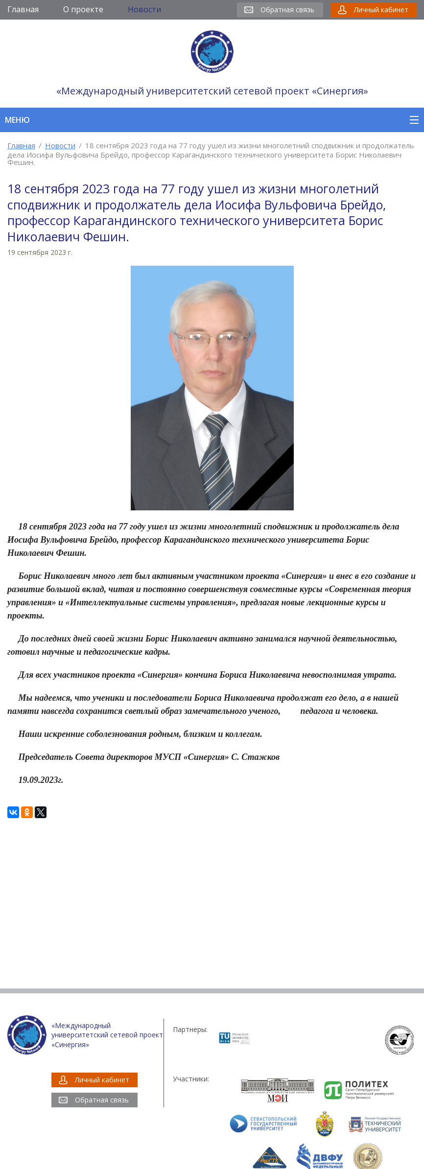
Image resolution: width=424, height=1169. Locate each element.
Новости (60, 145)
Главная (21, 145)
